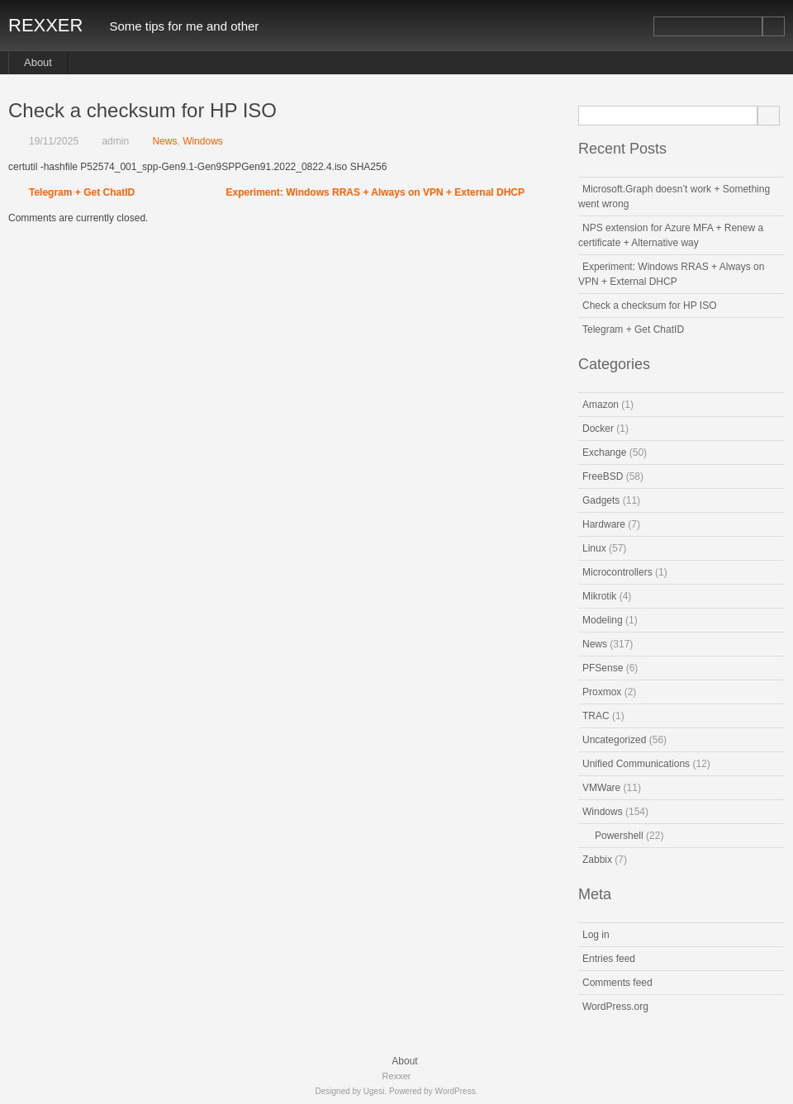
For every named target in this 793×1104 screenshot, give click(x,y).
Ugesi (374, 1091)
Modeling (602, 620)
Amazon (600, 404)
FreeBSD (602, 476)
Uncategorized (614, 740)
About (38, 62)
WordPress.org (615, 1006)
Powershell (619, 835)
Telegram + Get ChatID (82, 192)
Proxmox (601, 692)
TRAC (596, 716)
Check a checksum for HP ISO (649, 305)
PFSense (602, 668)
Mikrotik (599, 596)
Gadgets (601, 500)
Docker (598, 428)
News (164, 141)
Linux (594, 548)
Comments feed (617, 982)
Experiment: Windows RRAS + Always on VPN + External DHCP (375, 192)
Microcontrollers (617, 572)
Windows (203, 141)
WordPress (454, 1091)
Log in (596, 935)
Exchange (604, 452)
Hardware (603, 524)
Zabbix (597, 859)
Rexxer (45, 25)
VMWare (601, 788)
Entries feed (608, 958)
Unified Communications (636, 764)
